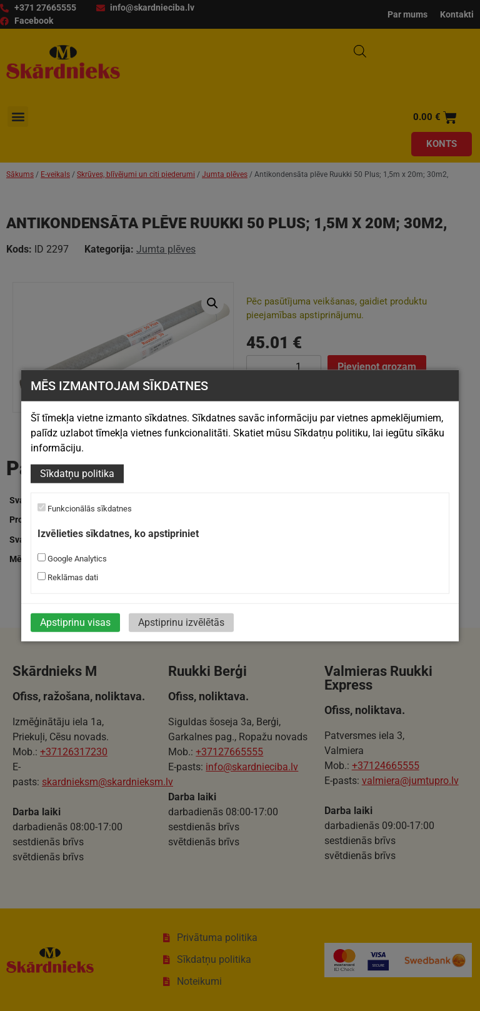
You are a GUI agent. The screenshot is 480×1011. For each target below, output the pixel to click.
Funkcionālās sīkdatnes (85, 508)
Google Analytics (72, 558)
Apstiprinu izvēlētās (181, 622)
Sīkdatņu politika (77, 474)
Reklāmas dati (68, 577)
